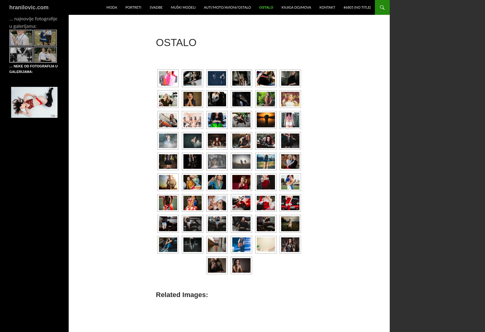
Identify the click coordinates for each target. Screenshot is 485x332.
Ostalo (266, 7)
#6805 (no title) (357, 7)
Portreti (133, 7)
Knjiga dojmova (296, 7)
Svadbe (156, 7)
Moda (111, 7)
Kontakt (327, 7)
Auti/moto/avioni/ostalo (227, 7)
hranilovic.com (29, 7)
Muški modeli (183, 7)
